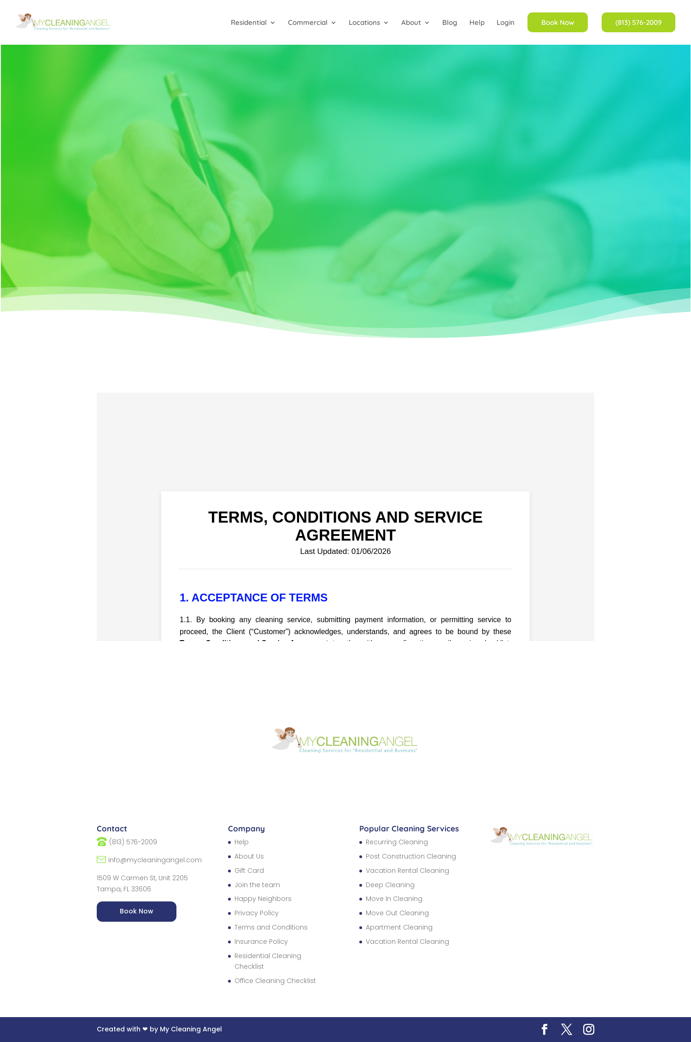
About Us (249, 856)
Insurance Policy (261, 941)
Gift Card (249, 870)
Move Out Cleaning (397, 913)
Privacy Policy (256, 913)
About (411, 23)
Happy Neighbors (263, 898)
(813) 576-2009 (133, 842)
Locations (364, 23)
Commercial (308, 23)
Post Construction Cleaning (411, 856)
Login (506, 23)
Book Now (136, 911)
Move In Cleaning (394, 898)
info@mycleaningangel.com (155, 860)
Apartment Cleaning (399, 927)
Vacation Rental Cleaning (407, 870)
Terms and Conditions (271, 927)
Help (477, 23)
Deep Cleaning (390, 884)
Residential (249, 23)
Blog (449, 23)
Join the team (257, 884)
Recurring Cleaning (397, 842)
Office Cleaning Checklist (275, 980)
